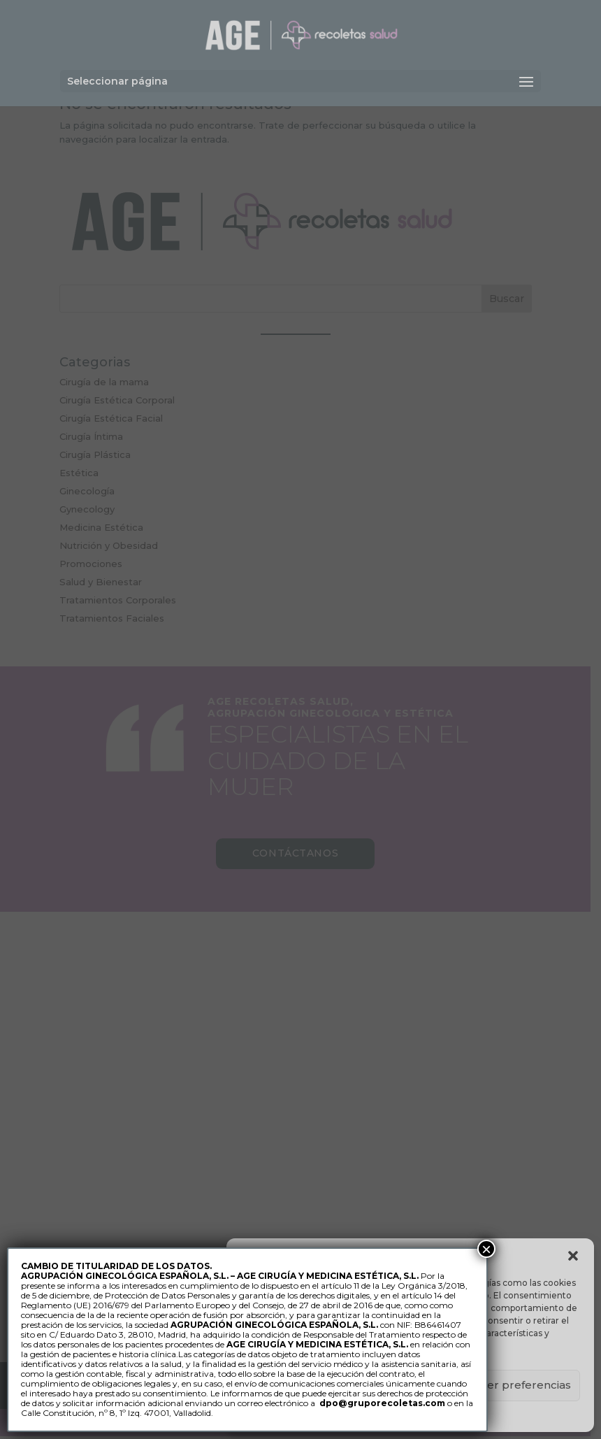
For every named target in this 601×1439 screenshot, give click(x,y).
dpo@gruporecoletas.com (382, 1403)
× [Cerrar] (486, 1249)
